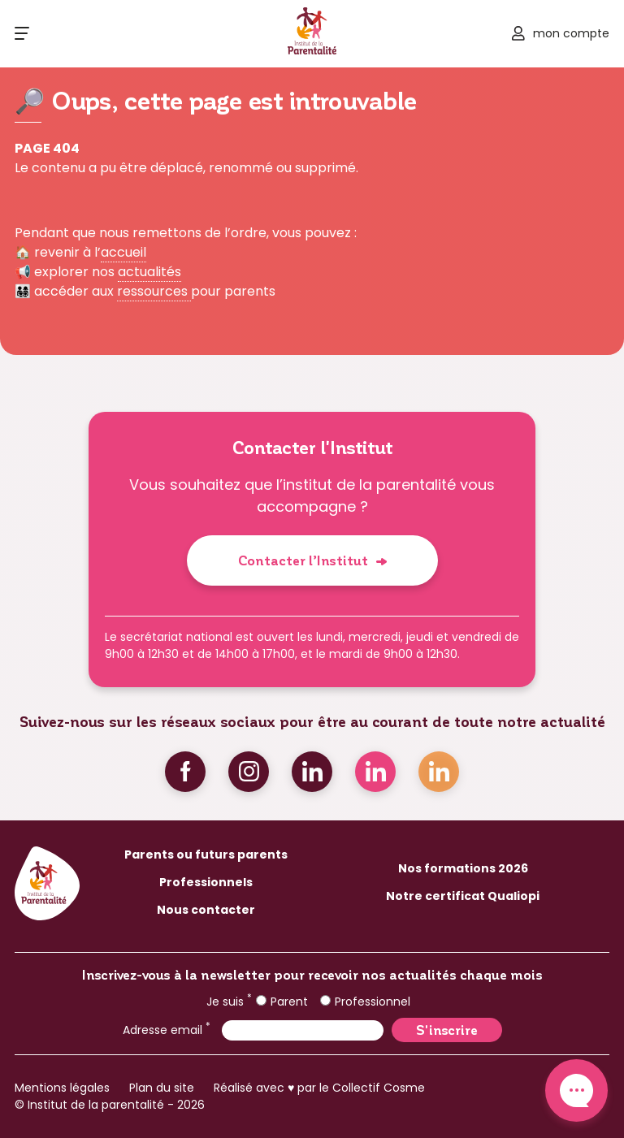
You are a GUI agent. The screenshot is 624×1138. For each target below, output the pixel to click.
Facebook (185, 771)
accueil (123, 252)
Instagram (248, 771)
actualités (149, 271)
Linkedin (312, 771)
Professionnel (365, 1001)
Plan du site (161, 1088)
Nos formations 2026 (463, 868)
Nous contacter (206, 910)
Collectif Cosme (378, 1088)
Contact (576, 1090)
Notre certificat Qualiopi (463, 896)
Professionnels (206, 882)
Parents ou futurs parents (206, 854)
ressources (154, 291)
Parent (282, 1001)
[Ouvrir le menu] (22, 33)
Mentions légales (62, 1088)
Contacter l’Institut (303, 560)
